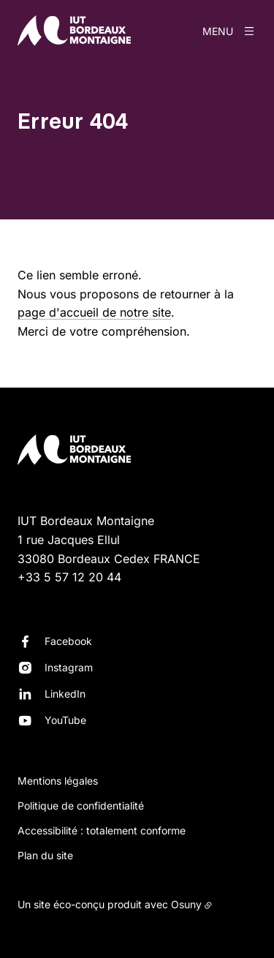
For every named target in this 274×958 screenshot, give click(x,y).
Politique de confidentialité (81, 805)
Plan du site (45, 855)
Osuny (186, 904)
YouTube (65, 720)
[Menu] (229, 31)
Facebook (68, 641)
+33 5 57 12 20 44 (69, 577)
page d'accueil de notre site (94, 312)
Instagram (69, 667)
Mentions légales (58, 780)
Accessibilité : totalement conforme (102, 830)
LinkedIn (65, 693)
